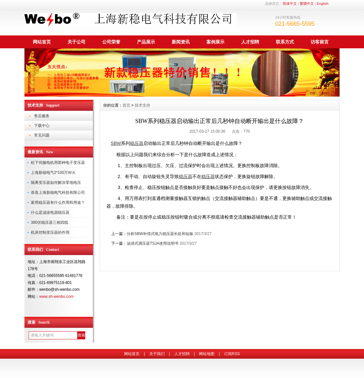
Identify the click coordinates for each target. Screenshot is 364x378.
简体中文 (290, 3)
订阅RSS (232, 354)
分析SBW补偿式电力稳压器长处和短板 (160, 234)
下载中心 (42, 125)
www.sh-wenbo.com (56, 296)
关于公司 (77, 41)
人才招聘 (250, 41)
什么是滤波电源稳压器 (50, 212)
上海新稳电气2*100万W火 (53, 172)
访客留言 (320, 41)
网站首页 (42, 41)
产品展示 (146, 41)
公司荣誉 (111, 41)
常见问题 (42, 135)
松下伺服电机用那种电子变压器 (58, 162)
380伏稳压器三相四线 (49, 222)
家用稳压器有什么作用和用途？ (58, 202)
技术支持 (142, 105)
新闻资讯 (181, 41)
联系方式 (285, 41)
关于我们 (157, 354)
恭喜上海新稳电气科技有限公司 (58, 192)
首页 (126, 105)
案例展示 (215, 41)
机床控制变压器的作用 (50, 232)
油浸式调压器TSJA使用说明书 (152, 243)
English (322, 3)
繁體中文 (307, 3)
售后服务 (42, 116)
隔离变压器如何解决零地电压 (56, 182)
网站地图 (206, 354)
